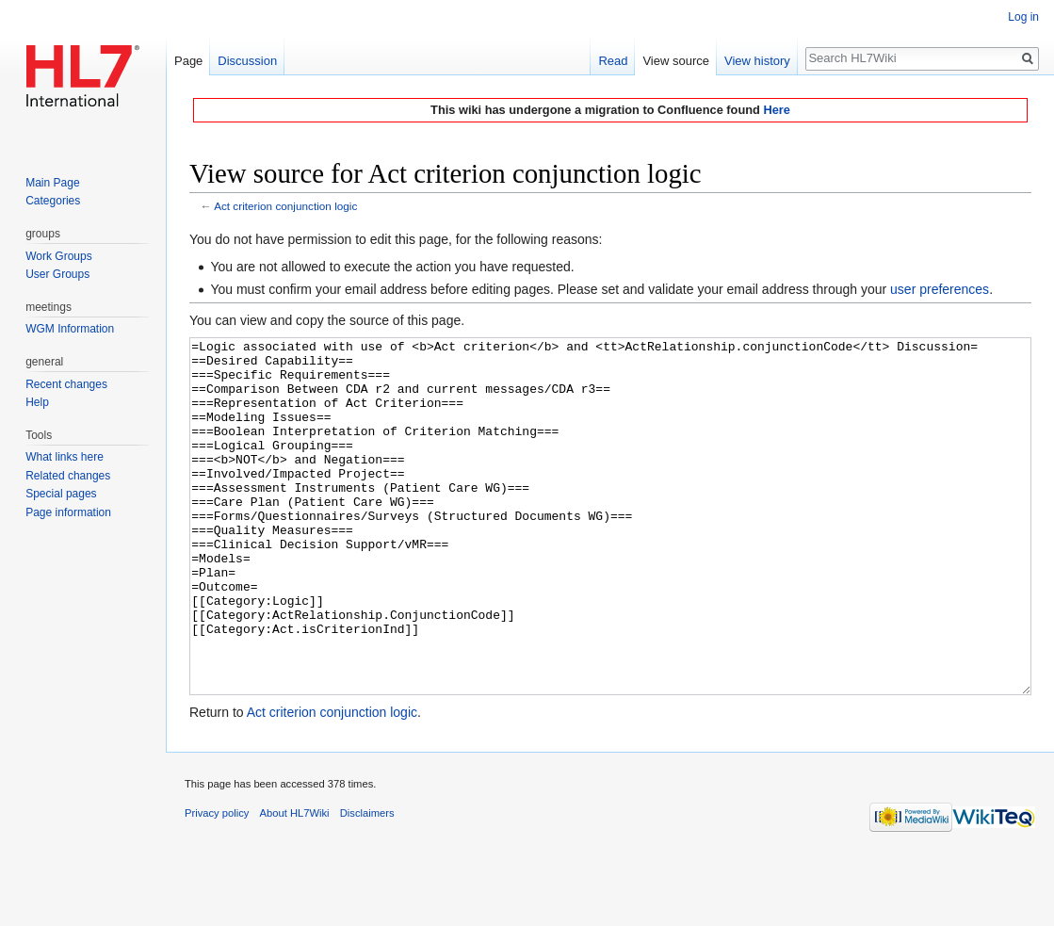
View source (675, 61)
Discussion (247, 61)
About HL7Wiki (295, 883)
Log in (1023, 17)
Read (612, 61)
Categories (52, 200)
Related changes (67, 475)
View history (757, 61)
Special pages (60, 493)
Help (37, 402)
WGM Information (69, 328)
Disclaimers (367, 883)
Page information (68, 512)
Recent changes (66, 384)
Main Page (52, 182)
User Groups (57, 274)
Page (188, 61)
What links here (64, 456)
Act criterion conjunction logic (285, 206)
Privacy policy (217, 883)
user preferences (939, 289)
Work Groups (58, 256)
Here (776, 110)
